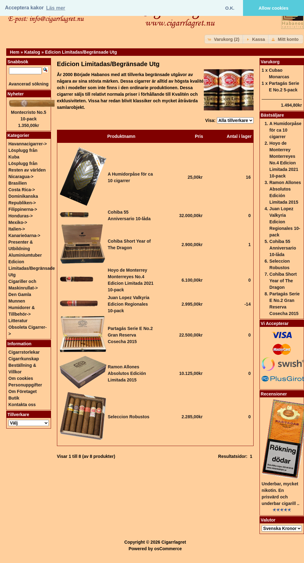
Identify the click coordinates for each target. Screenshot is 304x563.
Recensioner (274, 393)
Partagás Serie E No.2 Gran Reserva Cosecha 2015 (130, 335)
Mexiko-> (17, 222)
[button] (224, 39)
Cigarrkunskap (23, 358)
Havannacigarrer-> (27, 143)
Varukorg (270, 61)
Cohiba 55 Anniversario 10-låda (282, 248)
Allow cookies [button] (273, 8)
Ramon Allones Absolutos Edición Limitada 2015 (127, 373)
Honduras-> (20, 215)
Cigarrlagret (173, 542)
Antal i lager (239, 136)
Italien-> (16, 228)
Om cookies (20, 378)
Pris (199, 136)
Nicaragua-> (21, 176)
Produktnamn (121, 136)
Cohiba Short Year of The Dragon (283, 281)
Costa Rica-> (21, 189)
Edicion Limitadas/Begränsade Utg (81, 52)
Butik (13, 398)
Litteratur (17, 320)
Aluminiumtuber (25, 255)
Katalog (32, 52)
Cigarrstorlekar (24, 352)
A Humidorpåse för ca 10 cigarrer (285, 130)
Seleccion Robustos (128, 416)
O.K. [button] (230, 8)
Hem (14, 52)
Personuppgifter (25, 384)
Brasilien (17, 183)
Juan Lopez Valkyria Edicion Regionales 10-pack (128, 304)
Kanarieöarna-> (24, 235)
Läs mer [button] (55, 8)
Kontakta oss (22, 404)
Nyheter (15, 93)
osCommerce (168, 548)
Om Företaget (22, 391)
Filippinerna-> (22, 209)
